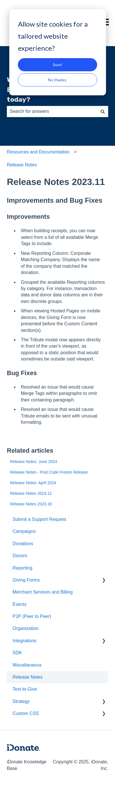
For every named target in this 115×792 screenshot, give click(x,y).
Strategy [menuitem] (21, 701)
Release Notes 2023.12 (31, 493)
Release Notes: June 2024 (33, 461)
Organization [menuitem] (26, 628)
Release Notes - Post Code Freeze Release (49, 472)
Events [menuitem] (20, 604)
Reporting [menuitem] (22, 568)
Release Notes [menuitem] (28, 677)
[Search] (102, 111)
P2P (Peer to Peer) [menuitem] (32, 616)
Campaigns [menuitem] (24, 531)
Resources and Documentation (38, 151)
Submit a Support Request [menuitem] (39, 519)
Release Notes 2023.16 (31, 504)
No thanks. (57, 79)
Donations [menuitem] (23, 543)
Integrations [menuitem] (25, 640)
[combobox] (52, 111)
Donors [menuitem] (20, 555)
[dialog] (57, 52)
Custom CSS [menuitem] (26, 713)
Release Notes (22, 164)
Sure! (57, 64)
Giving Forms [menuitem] (26, 580)
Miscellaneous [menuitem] (27, 665)
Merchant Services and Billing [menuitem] (43, 592)
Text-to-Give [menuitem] (25, 689)
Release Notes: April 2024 (33, 482)
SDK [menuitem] (17, 652)
